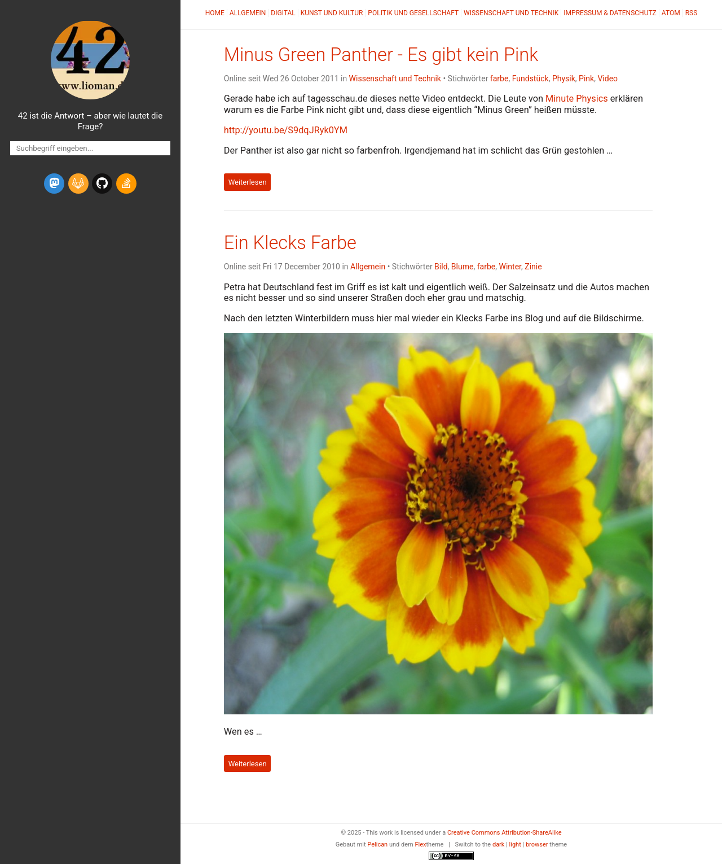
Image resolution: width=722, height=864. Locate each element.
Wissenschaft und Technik (511, 13)
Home (214, 13)
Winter (510, 266)
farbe (499, 78)
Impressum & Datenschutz (609, 13)
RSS (691, 13)
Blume (462, 266)
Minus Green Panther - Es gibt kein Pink (381, 55)
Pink (586, 78)
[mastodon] (54, 183)
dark (498, 844)
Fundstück (530, 78)
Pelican (377, 844)
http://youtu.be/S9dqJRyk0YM (285, 130)
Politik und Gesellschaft (413, 13)
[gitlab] (78, 183)
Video (607, 78)
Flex (420, 844)
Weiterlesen (247, 182)
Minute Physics (576, 98)
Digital (283, 13)
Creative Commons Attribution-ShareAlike (504, 832)
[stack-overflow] (126, 183)
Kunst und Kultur (332, 13)
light (515, 844)
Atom (671, 13)
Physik (563, 78)
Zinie (533, 266)
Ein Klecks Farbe (290, 243)
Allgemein (248, 13)
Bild (440, 266)
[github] (102, 183)
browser (537, 844)
